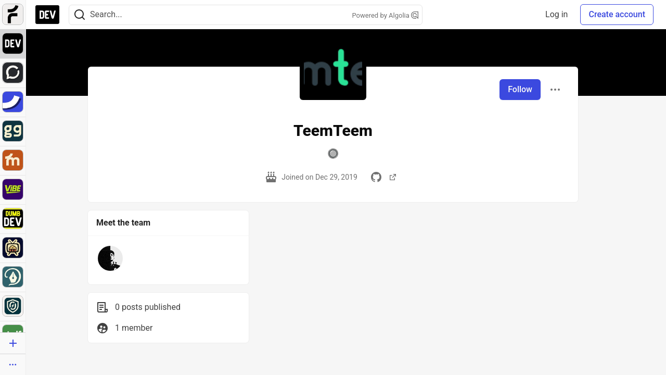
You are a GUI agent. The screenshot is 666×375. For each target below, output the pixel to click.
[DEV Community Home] (47, 14)
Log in (556, 14)
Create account (616, 14)
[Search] (79, 14)
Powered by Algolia (385, 15)
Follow (520, 89)
